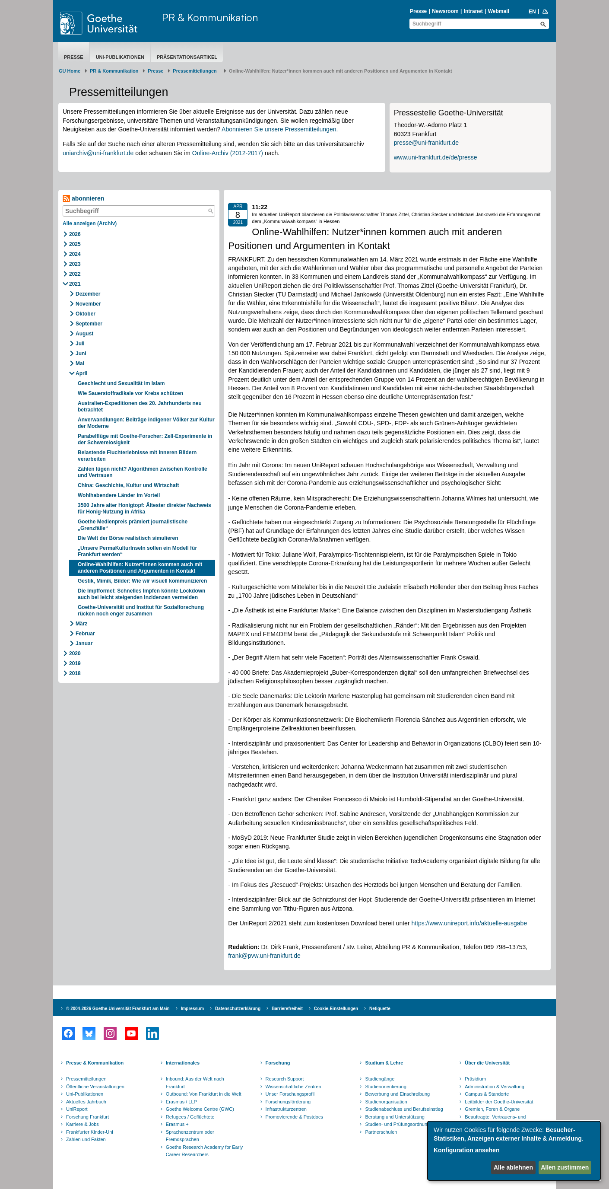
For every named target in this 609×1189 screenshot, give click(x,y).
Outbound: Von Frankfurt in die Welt (203, 1094)
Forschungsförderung (288, 1101)
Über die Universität (487, 1062)
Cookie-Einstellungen (336, 1008)
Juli (80, 344)
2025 (75, 244)
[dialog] (514, 1150)
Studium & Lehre (384, 1062)
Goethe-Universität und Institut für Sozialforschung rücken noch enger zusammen (141, 610)
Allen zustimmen (565, 1167)
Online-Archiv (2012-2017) (227, 153)
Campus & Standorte (487, 1094)
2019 (75, 663)
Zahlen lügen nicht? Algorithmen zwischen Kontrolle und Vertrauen (142, 472)
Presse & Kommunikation (95, 1062)
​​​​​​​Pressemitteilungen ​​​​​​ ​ (196, 70)
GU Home (69, 70)
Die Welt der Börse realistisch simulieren (128, 538)
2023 (75, 264)
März (81, 624)
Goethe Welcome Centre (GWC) (200, 1109)
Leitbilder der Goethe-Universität (499, 1101)
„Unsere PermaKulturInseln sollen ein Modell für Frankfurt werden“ (137, 551)
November (88, 304)
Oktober (85, 314)
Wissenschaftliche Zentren (293, 1086)
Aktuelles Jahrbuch (86, 1101)
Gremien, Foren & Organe (492, 1109)
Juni (81, 354)
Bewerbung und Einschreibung (397, 1094)
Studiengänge (379, 1078)
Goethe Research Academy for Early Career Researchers (204, 1150)
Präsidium (475, 1078)
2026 (75, 234)
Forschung (278, 1062)
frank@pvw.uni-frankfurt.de (264, 955)
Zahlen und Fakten (86, 1139)
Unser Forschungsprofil (290, 1094)
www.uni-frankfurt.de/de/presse (435, 157)
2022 (75, 274)
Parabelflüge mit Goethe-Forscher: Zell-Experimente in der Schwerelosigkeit (145, 439)
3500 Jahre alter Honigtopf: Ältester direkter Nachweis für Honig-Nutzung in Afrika (144, 508)
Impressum (192, 1008)
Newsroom (445, 11)
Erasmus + (177, 1124)
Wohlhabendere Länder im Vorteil (119, 495)
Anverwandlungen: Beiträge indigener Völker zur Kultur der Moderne (146, 423)
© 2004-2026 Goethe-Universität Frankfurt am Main (118, 1008)
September (89, 324)
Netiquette (379, 1008)
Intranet (473, 11)
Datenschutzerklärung (237, 1008)
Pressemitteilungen (86, 1078)
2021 (75, 284)
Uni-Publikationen (120, 57)
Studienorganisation (386, 1101)
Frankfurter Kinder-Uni (89, 1132)
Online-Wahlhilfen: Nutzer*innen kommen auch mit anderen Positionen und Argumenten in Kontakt (140, 567)
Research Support (285, 1078)
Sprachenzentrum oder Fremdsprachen (190, 1135)
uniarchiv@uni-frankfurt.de (98, 153)
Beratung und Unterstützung (395, 1116)
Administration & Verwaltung (494, 1086)
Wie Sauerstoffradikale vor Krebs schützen (130, 393)
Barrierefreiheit (287, 1008)
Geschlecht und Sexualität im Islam (121, 383)
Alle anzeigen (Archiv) (90, 223)
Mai (80, 363)
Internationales (183, 1062)
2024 (75, 254)
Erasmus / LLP (181, 1101)
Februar (85, 634)
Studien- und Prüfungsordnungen (400, 1124)
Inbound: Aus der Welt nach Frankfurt (195, 1082)
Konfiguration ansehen (466, 1150)
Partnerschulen (381, 1132)
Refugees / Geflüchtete (190, 1116)
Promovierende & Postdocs (294, 1116)
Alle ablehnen (513, 1167)
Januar (84, 644)
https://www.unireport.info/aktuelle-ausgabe (469, 923)
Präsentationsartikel (187, 57)
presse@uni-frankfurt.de (426, 142)
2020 (75, 653)
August (84, 334)
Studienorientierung (385, 1086)
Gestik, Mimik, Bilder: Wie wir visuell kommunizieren (143, 581)
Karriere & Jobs (82, 1124)
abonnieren (83, 198)
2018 (75, 673)
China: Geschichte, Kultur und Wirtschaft (128, 485)
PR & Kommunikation (210, 17)
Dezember (88, 294)
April (81, 373)
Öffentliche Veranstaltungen (95, 1086)
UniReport (77, 1109)
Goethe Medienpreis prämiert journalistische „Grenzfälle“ (132, 525)
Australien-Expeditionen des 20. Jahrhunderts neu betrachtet (140, 406)
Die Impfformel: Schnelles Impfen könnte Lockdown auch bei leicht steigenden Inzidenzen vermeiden (141, 594)
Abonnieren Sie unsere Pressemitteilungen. (280, 129)
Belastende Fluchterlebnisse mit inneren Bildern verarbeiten (137, 455)
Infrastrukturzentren (286, 1109)
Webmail (498, 11)
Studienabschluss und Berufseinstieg (404, 1109)
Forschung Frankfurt (87, 1116)
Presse (418, 11)
